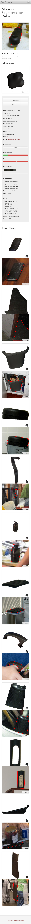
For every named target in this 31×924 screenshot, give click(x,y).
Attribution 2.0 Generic (14, 139)
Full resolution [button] (15, 99)
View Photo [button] (15, 104)
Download (9, 920)
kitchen (9, 136)
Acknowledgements (18, 920)
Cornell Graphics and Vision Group (15, 918)
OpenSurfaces (6, 2)
